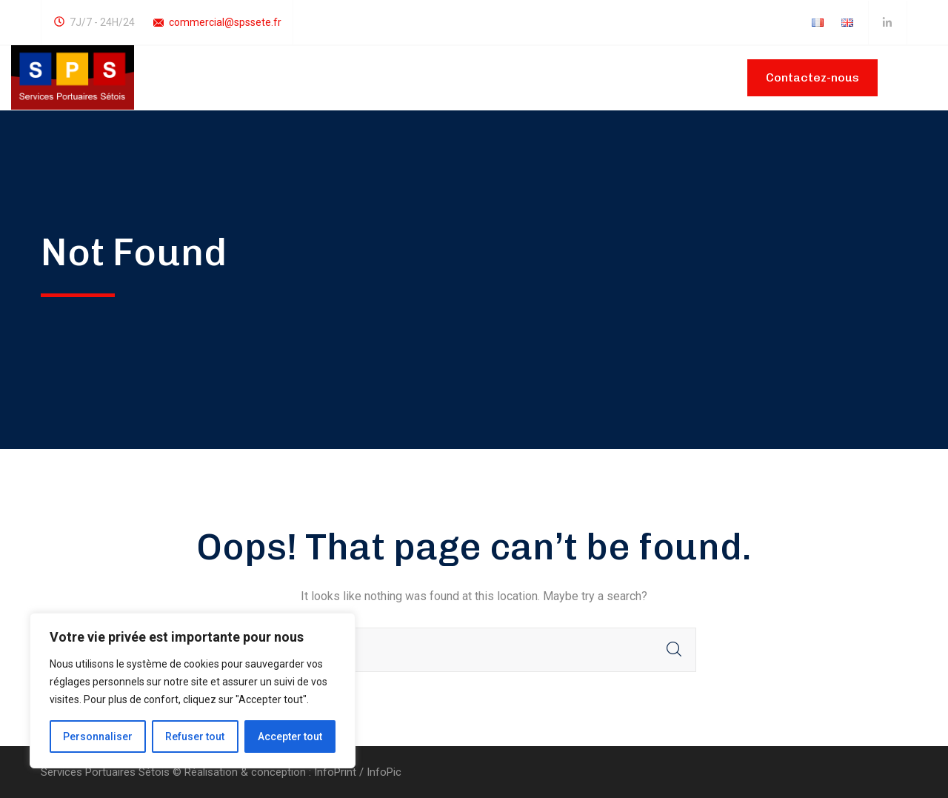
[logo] (72, 77)
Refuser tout (194, 736)
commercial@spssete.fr (225, 22)
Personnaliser (98, 736)
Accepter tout (290, 736)
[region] (193, 690)
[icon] (888, 23)
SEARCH (674, 650)
